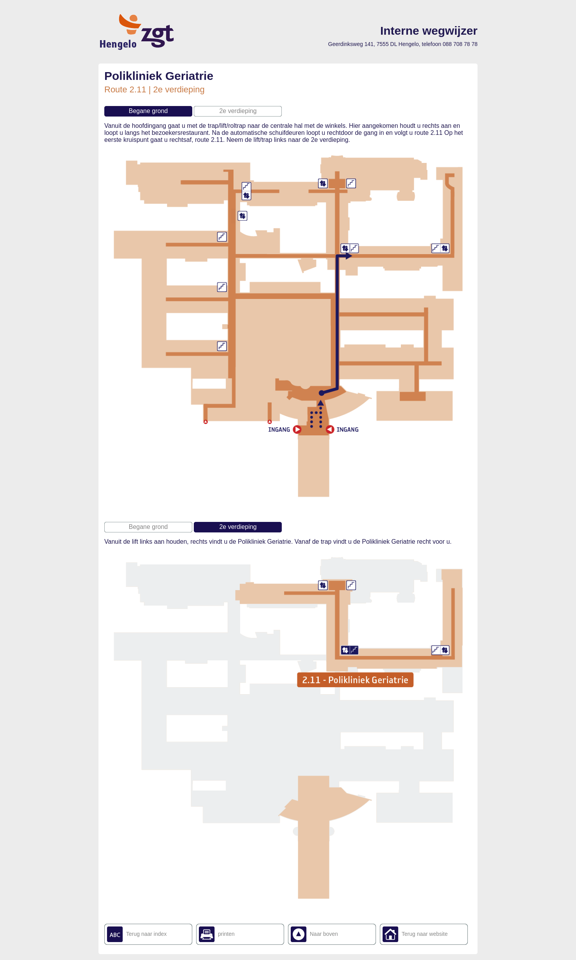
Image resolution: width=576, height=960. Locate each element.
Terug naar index (146, 934)
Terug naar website (425, 934)
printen (226, 934)
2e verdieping (237, 111)
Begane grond (148, 111)
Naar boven (324, 934)
